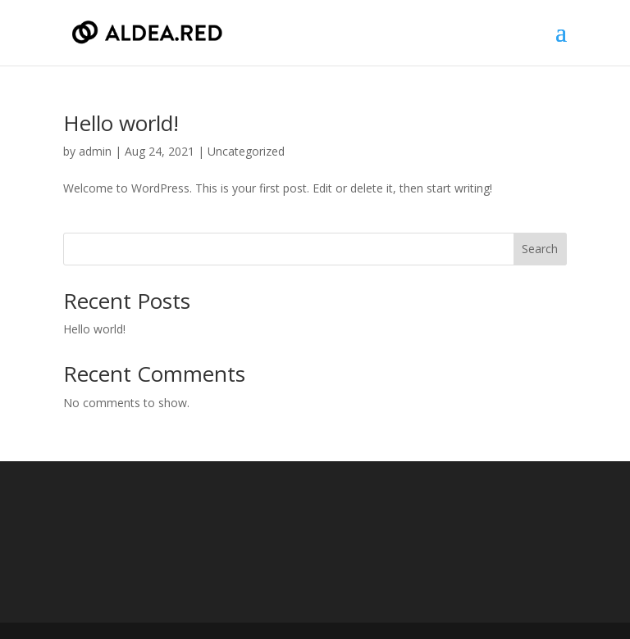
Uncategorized (246, 151)
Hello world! (121, 123)
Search (540, 248)
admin (95, 151)
